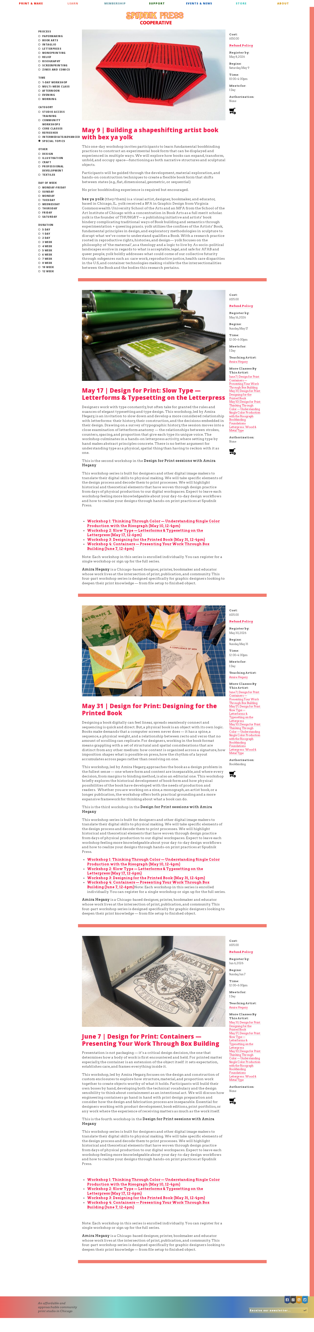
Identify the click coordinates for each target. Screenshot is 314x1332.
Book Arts (50, 40)
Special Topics (53, 141)
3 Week (47, 242)
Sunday (48, 191)
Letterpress (52, 48)
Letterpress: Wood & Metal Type (242, 428)
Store (241, 3)
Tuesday (48, 200)
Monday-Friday (54, 187)
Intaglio (49, 44)
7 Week (47, 258)
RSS (299, 1300)
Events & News (199, 3)
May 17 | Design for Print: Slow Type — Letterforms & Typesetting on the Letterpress (153, 393)
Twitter (305, 1300)
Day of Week (47, 183)
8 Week (47, 263)
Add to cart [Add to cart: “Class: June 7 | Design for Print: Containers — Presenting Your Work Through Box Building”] (232, 1101)
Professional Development (53, 168)
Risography (51, 61)
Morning (49, 99)
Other (43, 149)
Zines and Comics (56, 69)
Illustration (52, 158)
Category (45, 107)
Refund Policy (241, 45)
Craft (46, 162)
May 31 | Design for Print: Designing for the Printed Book (245, 394)
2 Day (46, 238)
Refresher (50, 132)
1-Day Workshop (54, 82)
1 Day (46, 233)
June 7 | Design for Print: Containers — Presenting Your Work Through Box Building (244, 382)
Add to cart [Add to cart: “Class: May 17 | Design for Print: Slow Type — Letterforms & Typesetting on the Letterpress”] (232, 451)
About (283, 3)
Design (47, 154)
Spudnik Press (154, 18)
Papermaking (52, 36)
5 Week (47, 250)
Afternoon (51, 90)
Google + (293, 1300)
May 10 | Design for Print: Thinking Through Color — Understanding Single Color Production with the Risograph (245, 409)
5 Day (46, 229)
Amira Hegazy (238, 361)
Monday (48, 196)
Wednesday (51, 204)
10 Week (48, 267)
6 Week (47, 254)
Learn (72, 3)
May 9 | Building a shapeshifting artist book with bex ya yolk (150, 133)
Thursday (49, 208)
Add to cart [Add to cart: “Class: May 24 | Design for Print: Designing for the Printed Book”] (232, 774)
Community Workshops (51, 122)
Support (157, 3)
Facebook (287, 1300)
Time (41, 77)
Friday (47, 212)
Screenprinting (55, 65)
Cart (307, 4)
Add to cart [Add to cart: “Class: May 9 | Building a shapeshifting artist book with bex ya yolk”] (232, 111)
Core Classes (52, 128)
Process (44, 31)
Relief (47, 57)
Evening (48, 95)
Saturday (49, 216)
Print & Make (31, 3)
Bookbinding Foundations (237, 421)
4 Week (47, 246)
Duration (45, 225)
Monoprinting (54, 53)
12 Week (48, 271)
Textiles (48, 174)
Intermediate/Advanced (61, 137)
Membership (115, 3)
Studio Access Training (53, 114)
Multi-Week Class (56, 86)
